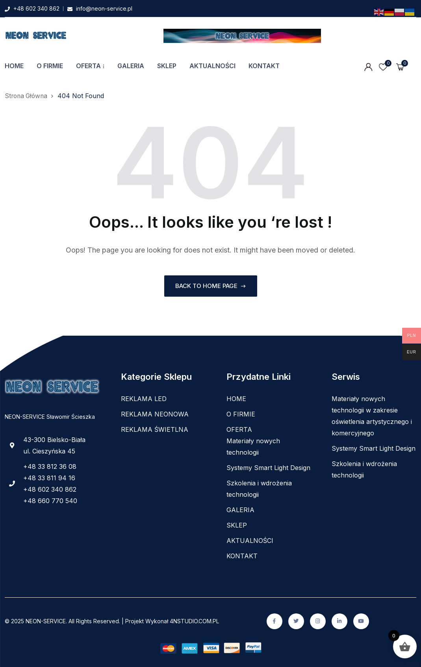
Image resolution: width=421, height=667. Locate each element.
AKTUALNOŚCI (212, 66)
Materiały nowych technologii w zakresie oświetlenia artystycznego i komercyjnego (372, 416)
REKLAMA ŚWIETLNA (154, 429)
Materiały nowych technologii (253, 446)
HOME (14, 66)
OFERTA (88, 66)
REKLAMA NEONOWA (155, 414)
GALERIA (130, 66)
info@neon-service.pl (104, 8)
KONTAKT (264, 66)
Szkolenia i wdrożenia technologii (259, 488)
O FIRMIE (50, 66)
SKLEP (166, 66)
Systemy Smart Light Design (268, 468)
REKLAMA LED (144, 399)
